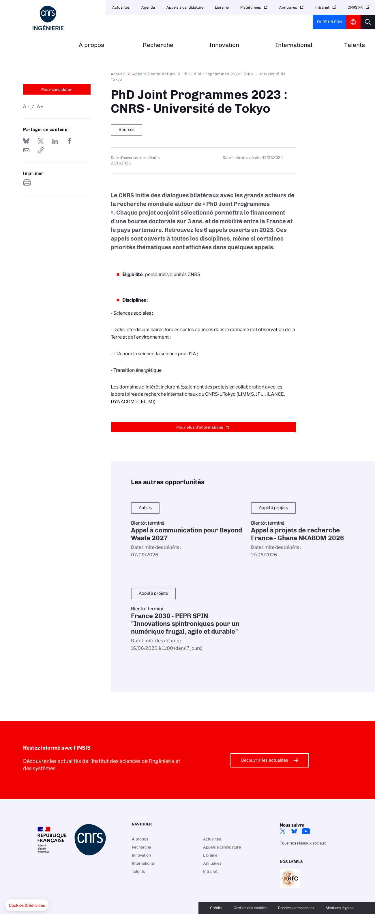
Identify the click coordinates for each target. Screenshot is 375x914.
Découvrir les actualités (264, 760)
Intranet (322, 7)
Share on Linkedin (55, 141)
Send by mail (26, 150)
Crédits (216, 908)
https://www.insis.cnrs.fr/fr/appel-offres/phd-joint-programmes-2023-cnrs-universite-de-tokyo (41, 150)
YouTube (305, 831)
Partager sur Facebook (69, 141)
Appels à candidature (184, 7)
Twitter (282, 831)
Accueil (118, 74)
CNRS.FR (355, 7)
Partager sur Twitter (41, 141)
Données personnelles (296, 908)
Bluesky (294, 831)
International (294, 45)
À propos (91, 45)
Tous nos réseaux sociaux (303, 843)
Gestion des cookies (250, 908)
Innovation (224, 45)
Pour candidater (56, 89)
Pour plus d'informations (199, 427)
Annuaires (288, 7)
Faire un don (329, 22)
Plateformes (250, 7)
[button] (26, 905)
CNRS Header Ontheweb (353, 22)
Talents (354, 45)
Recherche (158, 45)
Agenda (148, 7)
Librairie (222, 7)
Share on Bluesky (26, 141)
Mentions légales (339, 908)
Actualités (121, 7)
